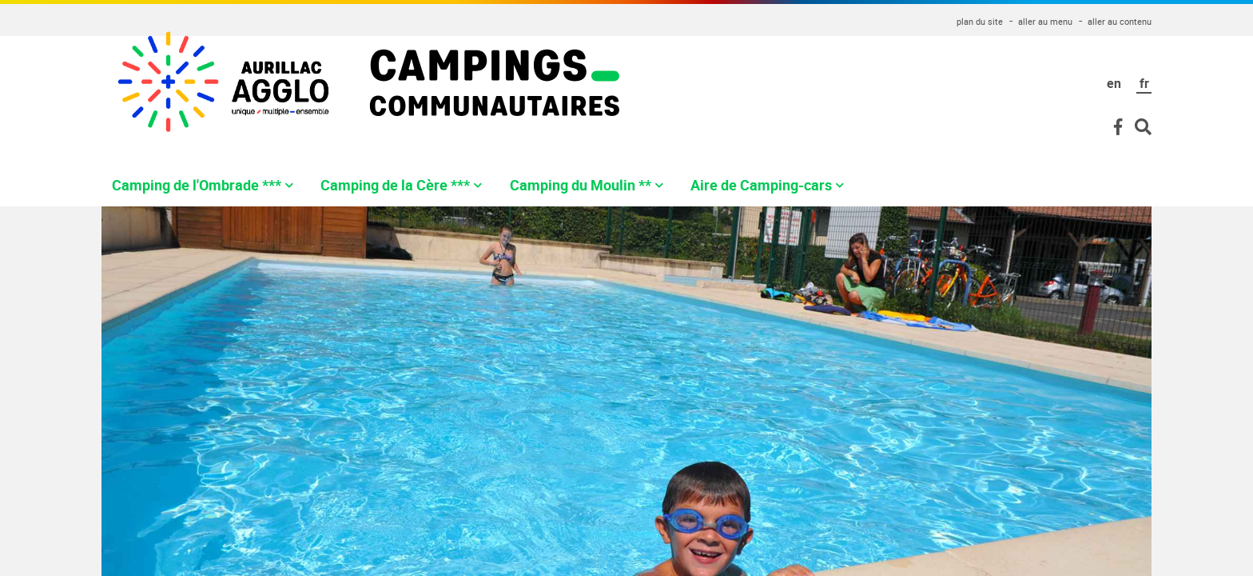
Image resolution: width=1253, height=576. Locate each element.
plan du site (980, 21)
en (1114, 83)
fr (1144, 83)
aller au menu (1045, 21)
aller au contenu (1120, 21)
